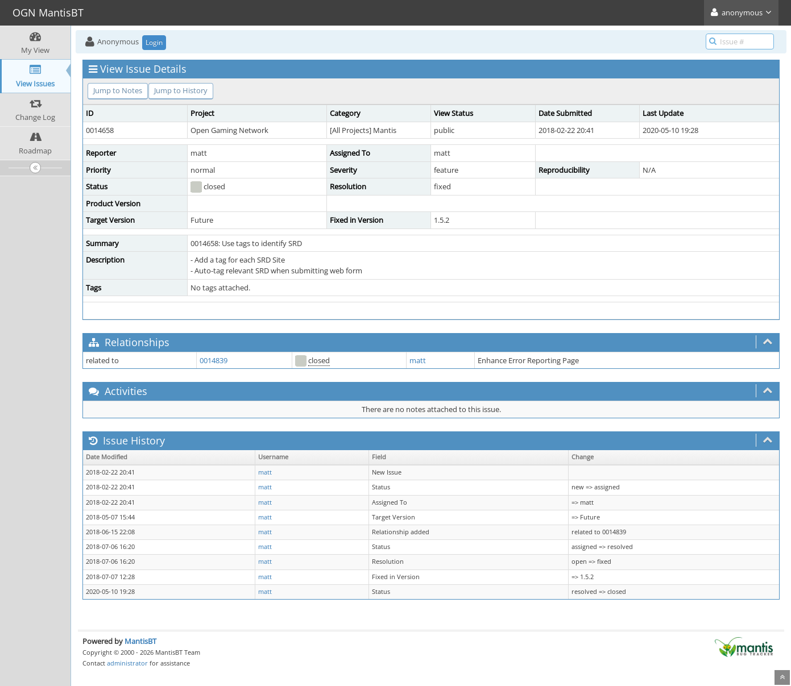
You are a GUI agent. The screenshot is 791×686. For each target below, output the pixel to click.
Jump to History (181, 90)
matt (417, 360)
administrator (127, 663)
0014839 (213, 360)
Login (154, 42)
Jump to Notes (117, 90)
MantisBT (140, 641)
